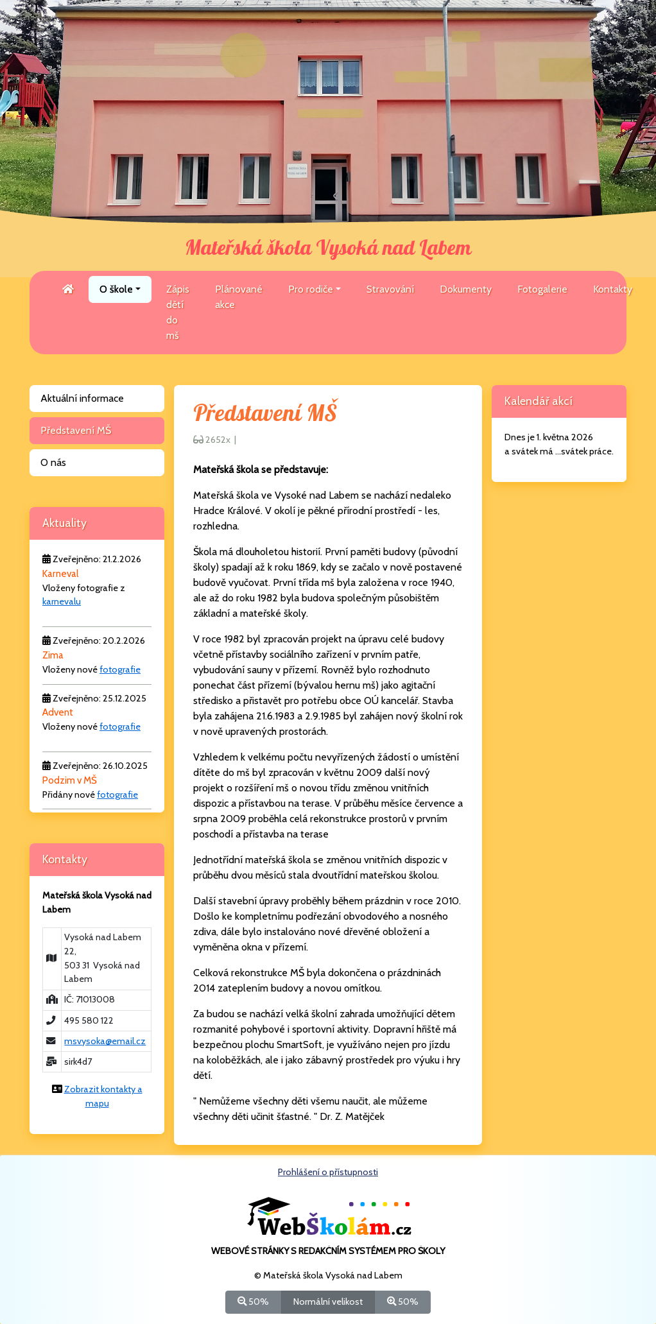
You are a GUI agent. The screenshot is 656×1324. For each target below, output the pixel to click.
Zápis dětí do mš (177, 312)
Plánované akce (239, 297)
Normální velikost (328, 1301)
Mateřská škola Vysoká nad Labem (328, 248)
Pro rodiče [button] (310, 289)
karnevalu (61, 601)
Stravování (390, 289)
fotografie (120, 669)
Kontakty (612, 289)
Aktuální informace (82, 398)
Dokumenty (466, 289)
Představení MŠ (75, 430)
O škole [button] (116, 289)
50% (253, 1301)
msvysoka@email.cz (105, 1041)
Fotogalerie (542, 289)
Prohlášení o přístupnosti (328, 1172)
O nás (53, 462)
